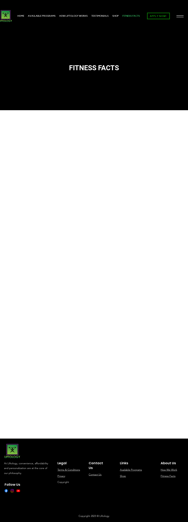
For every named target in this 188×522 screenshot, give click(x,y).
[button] (180, 16)
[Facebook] (6, 491)
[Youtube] (18, 491)
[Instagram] (12, 491)
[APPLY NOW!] (158, 16)
